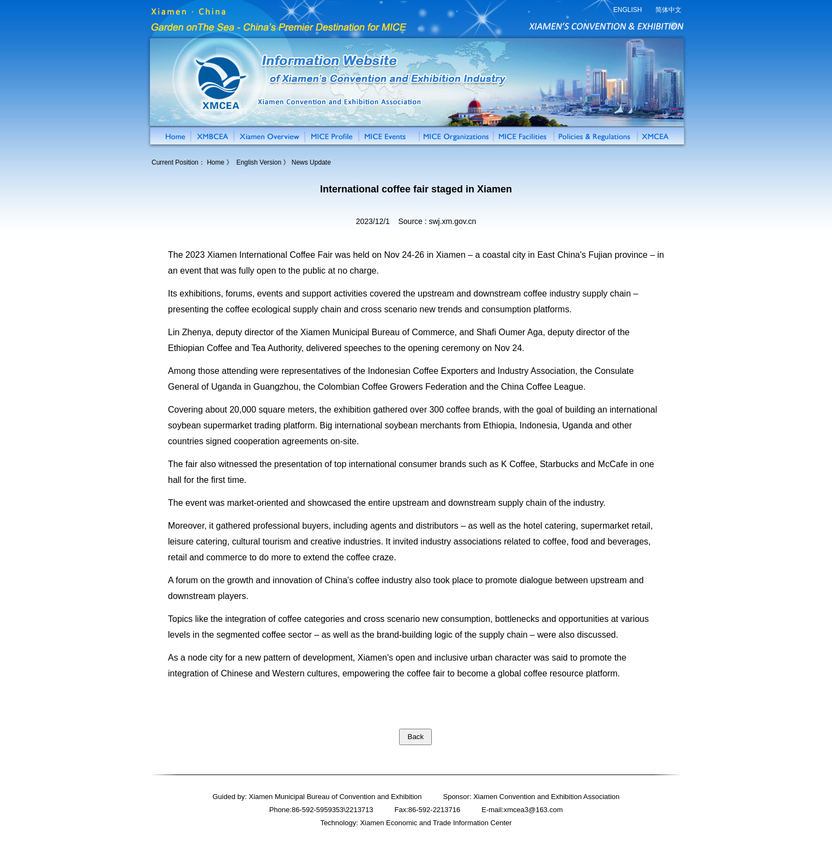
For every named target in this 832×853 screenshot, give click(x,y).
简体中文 (668, 10)
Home (215, 162)
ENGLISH (627, 10)
